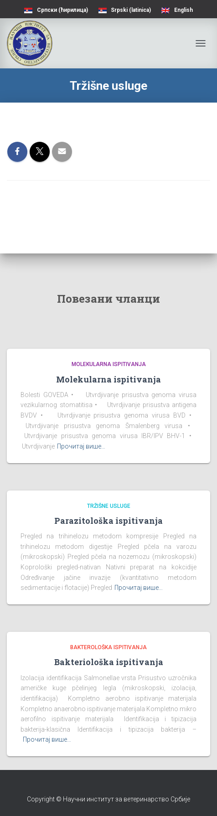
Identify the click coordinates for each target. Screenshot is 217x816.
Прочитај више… (81, 446)
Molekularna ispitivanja (109, 364)
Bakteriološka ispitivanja (108, 661)
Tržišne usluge (108, 506)
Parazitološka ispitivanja (108, 520)
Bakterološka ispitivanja (108, 647)
